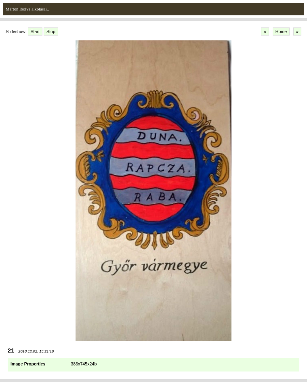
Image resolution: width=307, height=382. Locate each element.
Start (35, 31)
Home (281, 31)
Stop (50, 31)
